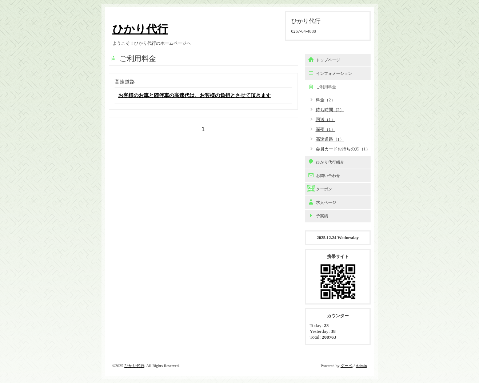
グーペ (346, 365)
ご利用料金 (326, 87)
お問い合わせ (328, 175)
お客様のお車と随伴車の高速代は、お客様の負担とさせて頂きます (194, 95)
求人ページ (326, 202)
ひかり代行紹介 (330, 162)
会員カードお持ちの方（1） (343, 149)
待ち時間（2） (330, 109)
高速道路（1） (330, 139)
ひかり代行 (140, 29)
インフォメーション (334, 73)
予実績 (322, 216)
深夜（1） (325, 129)
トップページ (328, 60)
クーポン (324, 189)
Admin (361, 365)
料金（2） (325, 99)
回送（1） (325, 119)
